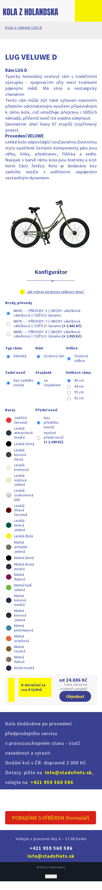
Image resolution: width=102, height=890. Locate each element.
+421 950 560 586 (51, 782)
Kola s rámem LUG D (23, 27)
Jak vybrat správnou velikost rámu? (55, 291)
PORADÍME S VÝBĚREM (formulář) (50, 817)
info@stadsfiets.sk (68, 772)
